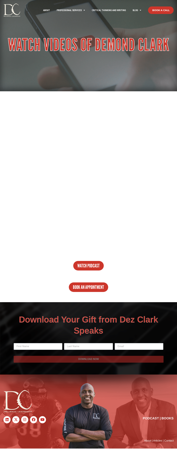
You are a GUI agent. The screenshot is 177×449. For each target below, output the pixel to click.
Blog (137, 10)
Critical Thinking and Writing (109, 10)
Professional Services (71, 10)
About (46, 10)
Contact (169, 440)
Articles (157, 440)
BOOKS (167, 418)
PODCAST (151, 418)
